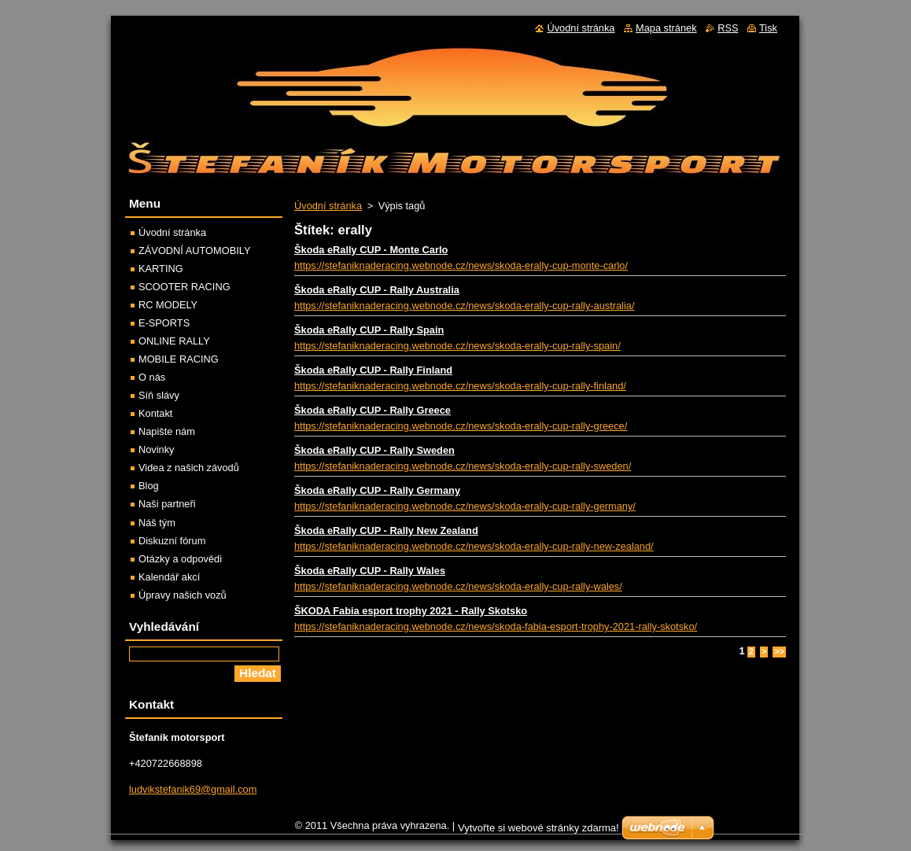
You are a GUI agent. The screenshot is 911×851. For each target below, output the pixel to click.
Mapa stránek (666, 28)
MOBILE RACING (178, 359)
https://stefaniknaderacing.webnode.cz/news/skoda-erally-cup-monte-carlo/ (461, 265)
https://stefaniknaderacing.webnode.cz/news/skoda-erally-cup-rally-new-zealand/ (474, 546)
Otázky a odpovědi (180, 559)
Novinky (156, 449)
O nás (151, 377)
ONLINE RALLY (174, 341)
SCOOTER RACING (184, 287)
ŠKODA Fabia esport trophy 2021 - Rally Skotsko (410, 611)
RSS (727, 28)
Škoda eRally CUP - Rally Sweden (374, 450)
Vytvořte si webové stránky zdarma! (538, 832)
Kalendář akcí (169, 577)
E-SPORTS (164, 323)
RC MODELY (167, 305)
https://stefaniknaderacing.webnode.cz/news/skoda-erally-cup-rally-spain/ (457, 346)
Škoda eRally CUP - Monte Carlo (371, 250)
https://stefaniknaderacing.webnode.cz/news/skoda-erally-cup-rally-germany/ (465, 506)
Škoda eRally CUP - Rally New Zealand (386, 530)
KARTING (160, 268)
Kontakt (155, 413)
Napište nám (166, 431)
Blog (148, 486)
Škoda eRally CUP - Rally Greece (372, 410)
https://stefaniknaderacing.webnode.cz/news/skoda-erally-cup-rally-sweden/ (462, 466)
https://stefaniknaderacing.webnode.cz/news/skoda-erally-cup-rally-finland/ (460, 386)
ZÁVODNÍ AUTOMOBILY (194, 250)
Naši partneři (167, 504)
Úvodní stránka (328, 206)
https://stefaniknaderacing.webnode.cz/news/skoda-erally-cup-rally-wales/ (458, 586)
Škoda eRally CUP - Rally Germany (377, 490)
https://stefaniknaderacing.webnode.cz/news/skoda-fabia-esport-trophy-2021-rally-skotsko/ (495, 626)
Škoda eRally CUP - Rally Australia (376, 290)
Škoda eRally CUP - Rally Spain (369, 330)
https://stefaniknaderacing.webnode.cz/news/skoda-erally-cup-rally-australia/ (464, 305)
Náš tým (156, 523)
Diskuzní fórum (171, 541)
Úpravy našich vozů (182, 595)
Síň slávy (158, 395)
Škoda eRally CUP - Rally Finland (373, 370)
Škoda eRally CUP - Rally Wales (369, 571)
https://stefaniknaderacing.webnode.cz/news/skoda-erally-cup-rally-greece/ (460, 426)
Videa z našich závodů (188, 467)
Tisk (768, 28)
